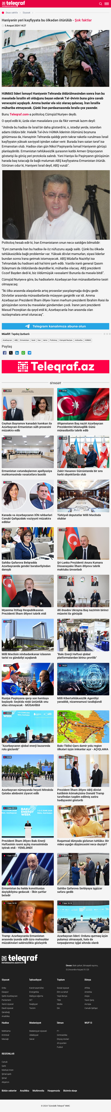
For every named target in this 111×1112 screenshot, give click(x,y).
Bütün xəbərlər (9, 1090)
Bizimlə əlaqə (70, 1090)
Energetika (34, 992)
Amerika (88, 992)
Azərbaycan (7, 340)
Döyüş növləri (63, 1039)
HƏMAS (88, 340)
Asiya (87, 996)
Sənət (31, 1039)
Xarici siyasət (8, 1004)
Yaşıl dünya (62, 996)
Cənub (5, 1062)
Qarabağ (6, 1012)
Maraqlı (5, 1039)
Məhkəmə (6, 1031)
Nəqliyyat (33, 1004)
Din (58, 1008)
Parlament (6, 1000)
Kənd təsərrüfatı (36, 988)
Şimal (4, 1078)
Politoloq (53, 340)
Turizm (32, 1008)
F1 (58, 1031)
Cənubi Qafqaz (91, 1008)
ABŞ (16, 340)
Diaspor (5, 992)
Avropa (88, 1004)
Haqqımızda (54, 1090)
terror (45, 340)
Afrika (87, 988)
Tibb (59, 1000)
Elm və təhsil (62, 992)
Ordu (4, 988)
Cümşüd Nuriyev (65, 340)
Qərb (4, 1066)
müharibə (78, 340)
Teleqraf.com (19, 114)
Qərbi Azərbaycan (9, 996)
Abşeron (5, 1082)
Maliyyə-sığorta (36, 996)
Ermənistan (24, 340)
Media (59, 1004)
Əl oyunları (61, 1043)
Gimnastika (62, 1035)
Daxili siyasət (7, 1008)
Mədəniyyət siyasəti (38, 1031)
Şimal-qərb (6, 1074)
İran (39, 340)
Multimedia (38, 1090)
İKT (30, 1000)
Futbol (60, 1047)
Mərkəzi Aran (7, 1070)
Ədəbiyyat (33, 1035)
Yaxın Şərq (89, 1000)
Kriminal (5, 1035)
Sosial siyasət (63, 988)
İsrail (33, 340)
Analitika (6, 1016)
